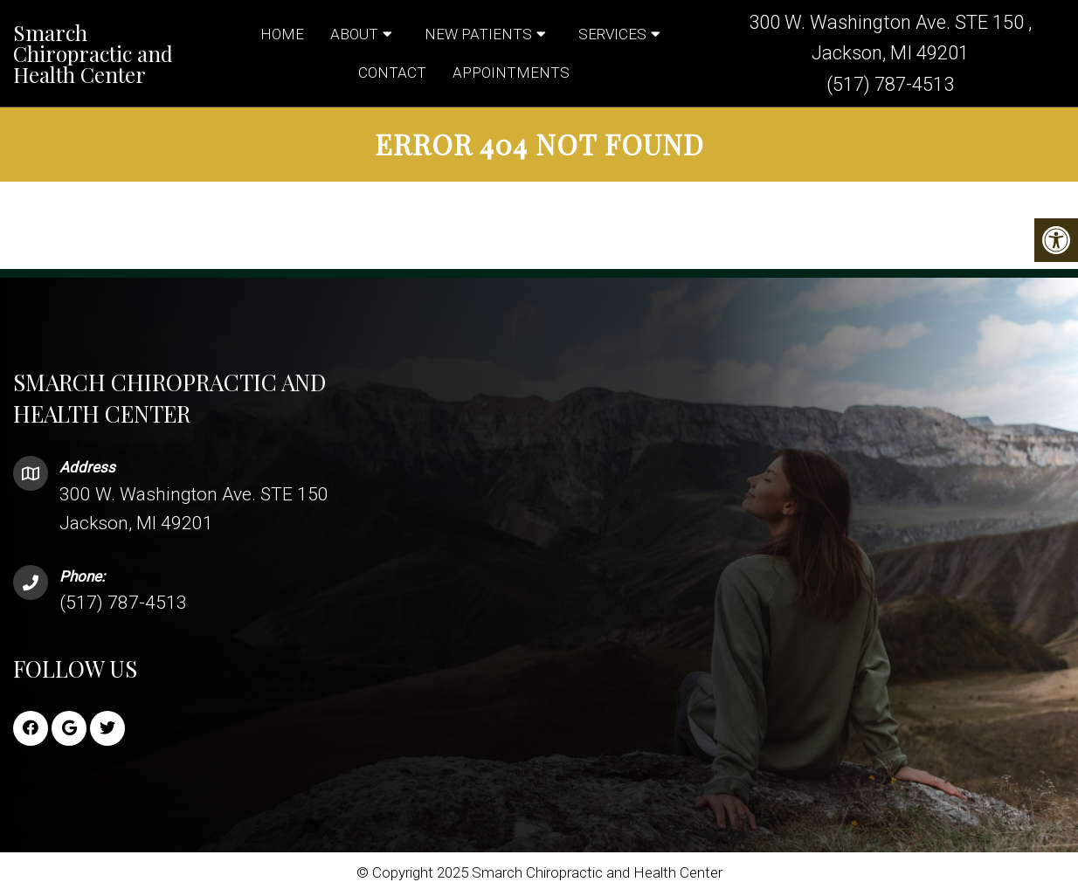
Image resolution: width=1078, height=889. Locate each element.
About (354, 34)
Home (282, 34)
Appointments (511, 72)
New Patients (478, 34)
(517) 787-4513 (890, 84)
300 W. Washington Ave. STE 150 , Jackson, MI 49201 (890, 37)
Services (612, 34)
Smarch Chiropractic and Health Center (93, 53)
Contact (392, 72)
